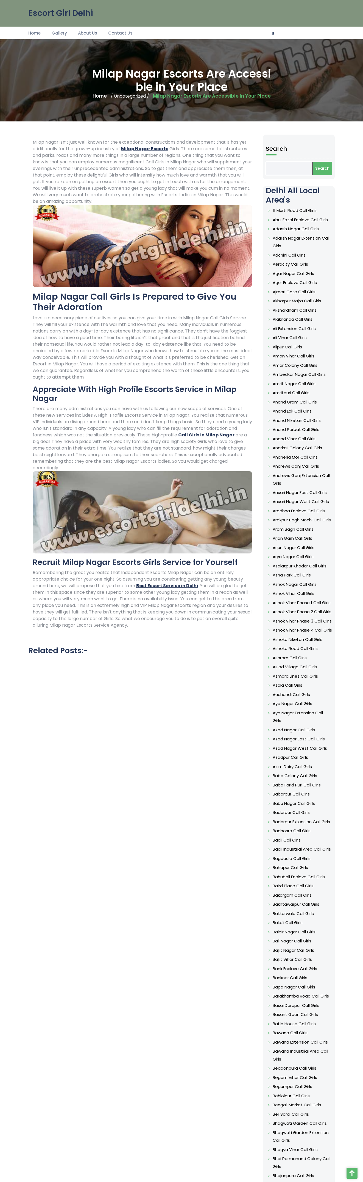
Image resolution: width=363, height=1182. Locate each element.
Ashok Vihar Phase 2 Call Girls (301, 671)
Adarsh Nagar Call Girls (297, 427)
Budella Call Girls (292, 1122)
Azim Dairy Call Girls (294, 769)
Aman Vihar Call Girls (295, 508)
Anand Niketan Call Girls (297, 549)
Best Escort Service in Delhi (167, 586)
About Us (87, 33)
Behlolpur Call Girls (294, 978)
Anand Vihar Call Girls (295, 561)
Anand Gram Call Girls (296, 537)
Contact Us (120, 33)
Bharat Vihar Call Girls (296, 1063)
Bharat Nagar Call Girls (296, 1057)
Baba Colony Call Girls (296, 775)
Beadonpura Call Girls (296, 961)
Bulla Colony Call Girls (296, 1151)
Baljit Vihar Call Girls (294, 892)
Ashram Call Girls (293, 700)
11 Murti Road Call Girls (296, 415)
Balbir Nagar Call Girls (295, 874)
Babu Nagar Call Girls (295, 792)
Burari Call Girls (291, 1157)
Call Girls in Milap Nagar (206, 435)
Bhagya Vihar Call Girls (296, 1013)
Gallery (59, 33)
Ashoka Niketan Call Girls (298, 688)
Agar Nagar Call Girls (295, 456)
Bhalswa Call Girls (293, 1035)
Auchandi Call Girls (294, 723)
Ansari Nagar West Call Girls (300, 601)
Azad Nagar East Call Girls (298, 752)
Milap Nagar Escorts (144, 149)
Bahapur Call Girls (293, 833)
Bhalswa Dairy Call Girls (297, 1041)
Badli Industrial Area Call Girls (300, 822)
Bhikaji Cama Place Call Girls (300, 1081)
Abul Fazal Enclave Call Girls (299, 422)
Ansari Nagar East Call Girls (299, 595)
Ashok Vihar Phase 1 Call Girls (300, 665)
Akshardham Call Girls (296, 479)
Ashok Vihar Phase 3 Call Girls (301, 676)
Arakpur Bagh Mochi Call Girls (300, 612)
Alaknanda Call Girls (295, 485)
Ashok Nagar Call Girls (296, 653)
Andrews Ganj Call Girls (297, 578)
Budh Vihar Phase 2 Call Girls (300, 1139)
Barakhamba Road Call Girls (300, 915)
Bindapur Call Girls (293, 1104)
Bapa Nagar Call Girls (295, 909)
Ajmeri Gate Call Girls (295, 467)
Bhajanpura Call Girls (295, 1029)
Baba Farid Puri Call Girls (297, 781)
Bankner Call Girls (293, 903)
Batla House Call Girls (296, 932)
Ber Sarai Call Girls (293, 990)
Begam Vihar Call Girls (296, 967)
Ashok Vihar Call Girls (295, 659)
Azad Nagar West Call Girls (299, 757)
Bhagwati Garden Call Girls (299, 996)
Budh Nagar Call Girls (295, 1128)
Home (34, 33)
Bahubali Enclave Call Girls (298, 839)
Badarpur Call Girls (294, 798)
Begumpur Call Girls (295, 972)
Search (285, 376)
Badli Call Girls (291, 816)
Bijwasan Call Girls (293, 1098)
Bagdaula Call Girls (294, 827)
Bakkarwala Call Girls (295, 863)
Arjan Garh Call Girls (295, 624)
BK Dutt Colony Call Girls (297, 1110)
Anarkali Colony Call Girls (298, 567)
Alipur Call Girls (291, 502)
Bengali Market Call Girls (297, 984)
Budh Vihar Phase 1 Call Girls (300, 1133)
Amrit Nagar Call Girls (295, 526)
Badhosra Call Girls (294, 810)
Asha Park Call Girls (294, 647)
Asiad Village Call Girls (296, 706)
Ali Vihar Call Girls (293, 496)
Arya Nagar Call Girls (295, 636)
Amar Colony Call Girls (296, 514)
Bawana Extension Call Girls (299, 944)
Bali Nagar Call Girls (294, 880)
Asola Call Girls (291, 717)
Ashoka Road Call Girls (296, 694)
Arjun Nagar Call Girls (295, 630)
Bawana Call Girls (293, 939)
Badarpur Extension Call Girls (300, 804)
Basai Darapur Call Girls (297, 921)
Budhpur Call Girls (293, 1145)
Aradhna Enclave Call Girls (298, 607)
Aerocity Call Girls (293, 450)
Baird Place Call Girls (295, 845)
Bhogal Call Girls (292, 1087)
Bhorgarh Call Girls (294, 1093)
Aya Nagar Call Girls (295, 729)
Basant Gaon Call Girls (296, 927)
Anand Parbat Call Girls (297, 555)
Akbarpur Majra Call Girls (297, 473)
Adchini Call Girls (292, 444)
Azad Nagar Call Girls (295, 746)
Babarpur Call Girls (294, 787)
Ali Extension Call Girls (296, 491)
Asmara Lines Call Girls (296, 712)
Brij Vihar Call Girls (293, 1116)
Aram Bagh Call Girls (295, 618)
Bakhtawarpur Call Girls (297, 857)
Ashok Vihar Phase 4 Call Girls (301, 682)
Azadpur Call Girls (293, 763)
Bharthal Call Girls (293, 1069)
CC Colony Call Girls (295, 1162)
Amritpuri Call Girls (294, 531)
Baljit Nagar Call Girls (295, 886)
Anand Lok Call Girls (294, 543)
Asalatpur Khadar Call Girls (299, 642)
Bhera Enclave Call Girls (297, 1075)
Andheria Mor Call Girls (296, 572)
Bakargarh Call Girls (294, 851)
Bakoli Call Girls (291, 868)
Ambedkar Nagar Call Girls (299, 520)
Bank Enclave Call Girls (296, 897)
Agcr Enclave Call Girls (296, 461)
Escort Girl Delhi (60, 12)
